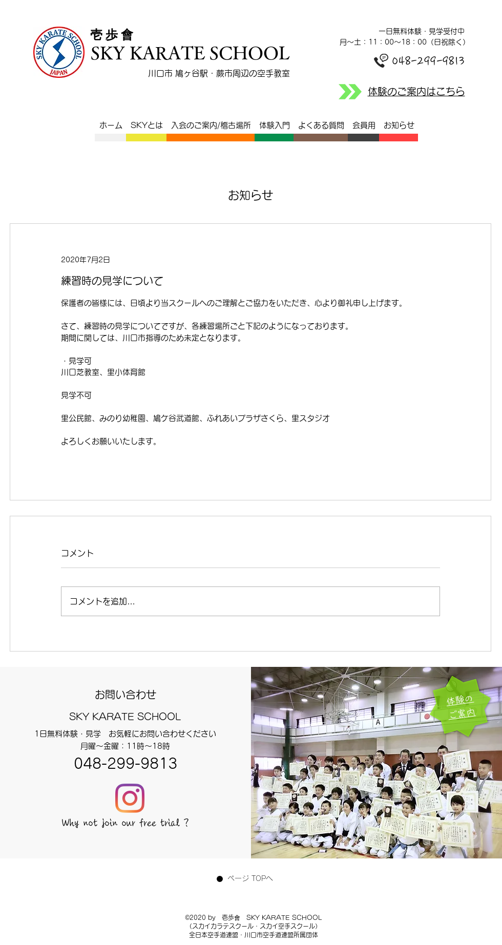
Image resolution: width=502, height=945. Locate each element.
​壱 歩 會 (114, 34)
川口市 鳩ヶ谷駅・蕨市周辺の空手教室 (219, 73)
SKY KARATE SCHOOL (190, 52)
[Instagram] (129, 798)
